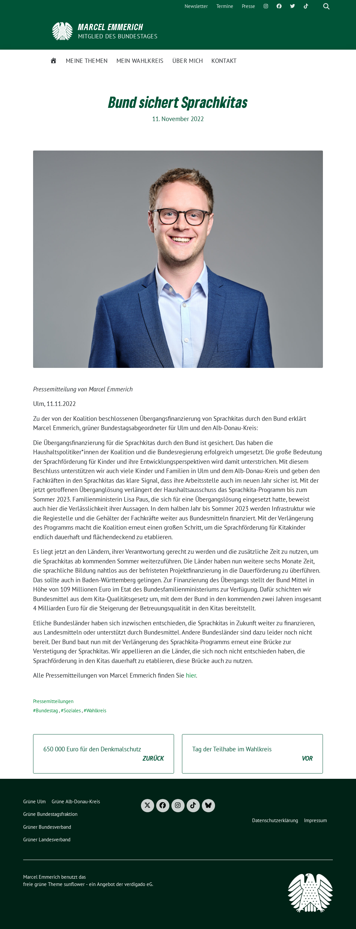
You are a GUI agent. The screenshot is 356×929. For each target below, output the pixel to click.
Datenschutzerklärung (275, 820)
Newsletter (196, 6)
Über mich (187, 61)
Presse (248, 6)
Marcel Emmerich (110, 27)
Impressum (315, 820)
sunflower (74, 884)
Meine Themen (87, 61)
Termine (224, 6)
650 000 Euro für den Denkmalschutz (103, 754)
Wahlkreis (96, 710)
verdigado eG (138, 884)
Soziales (72, 710)
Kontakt (224, 61)
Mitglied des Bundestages (117, 36)
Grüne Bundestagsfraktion (50, 814)
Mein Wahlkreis (140, 61)
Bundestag (47, 710)
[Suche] (317, 6)
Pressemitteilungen (53, 701)
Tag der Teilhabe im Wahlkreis (252, 754)
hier (191, 675)
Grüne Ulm (34, 801)
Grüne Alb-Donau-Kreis (76, 801)
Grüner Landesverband (46, 839)
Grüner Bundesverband (47, 827)
